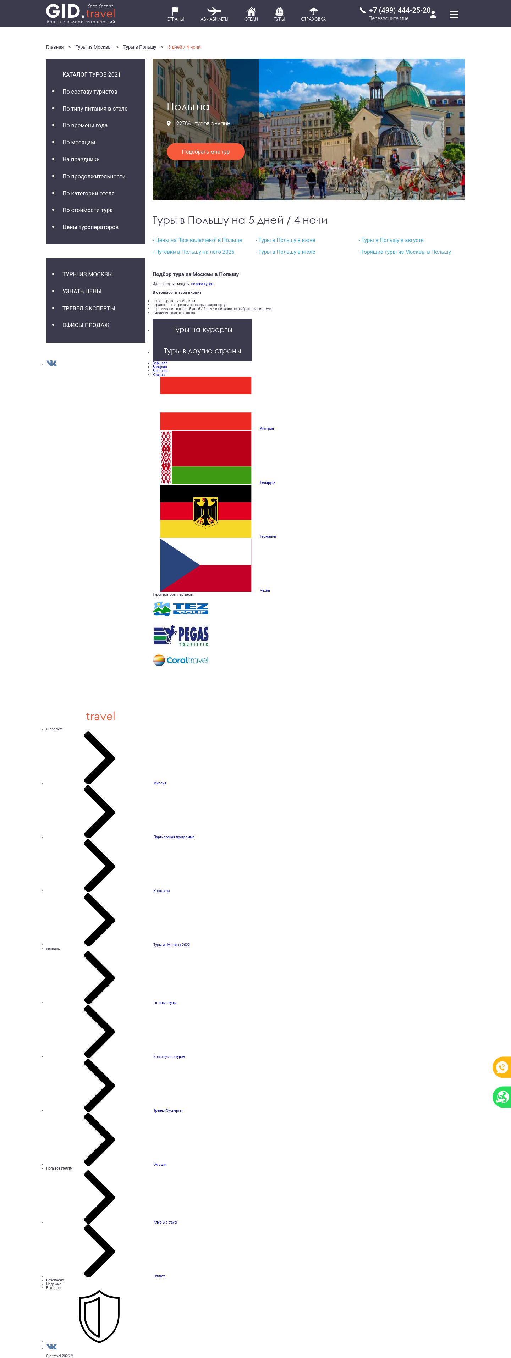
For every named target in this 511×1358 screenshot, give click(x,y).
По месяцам (78, 142)
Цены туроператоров (90, 227)
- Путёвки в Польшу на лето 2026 (194, 252)
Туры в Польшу (139, 47)
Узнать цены (81, 291)
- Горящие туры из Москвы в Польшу (405, 252)
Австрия (267, 429)
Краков (159, 375)
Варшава (160, 363)
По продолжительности (94, 176)
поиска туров (201, 284)
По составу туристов (89, 91)
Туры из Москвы (94, 47)
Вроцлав (160, 367)
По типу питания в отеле (95, 108)
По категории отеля (88, 193)
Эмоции (159, 1164)
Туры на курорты (202, 329)
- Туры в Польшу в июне (285, 240)
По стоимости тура (87, 210)
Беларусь (267, 483)
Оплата (159, 1276)
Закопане (161, 371)
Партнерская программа (173, 837)
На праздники (81, 159)
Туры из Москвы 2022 (171, 945)
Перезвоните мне (389, 18)
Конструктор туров (169, 1057)
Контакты (161, 891)
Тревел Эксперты (88, 308)
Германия (268, 537)
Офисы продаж (85, 325)
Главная (55, 47)
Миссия (159, 783)
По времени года (85, 125)
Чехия (265, 590)
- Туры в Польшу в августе (391, 240)
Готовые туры (164, 1003)
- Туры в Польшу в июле (285, 252)
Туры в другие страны (202, 350)
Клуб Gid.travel (165, 1222)
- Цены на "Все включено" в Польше (197, 240)
